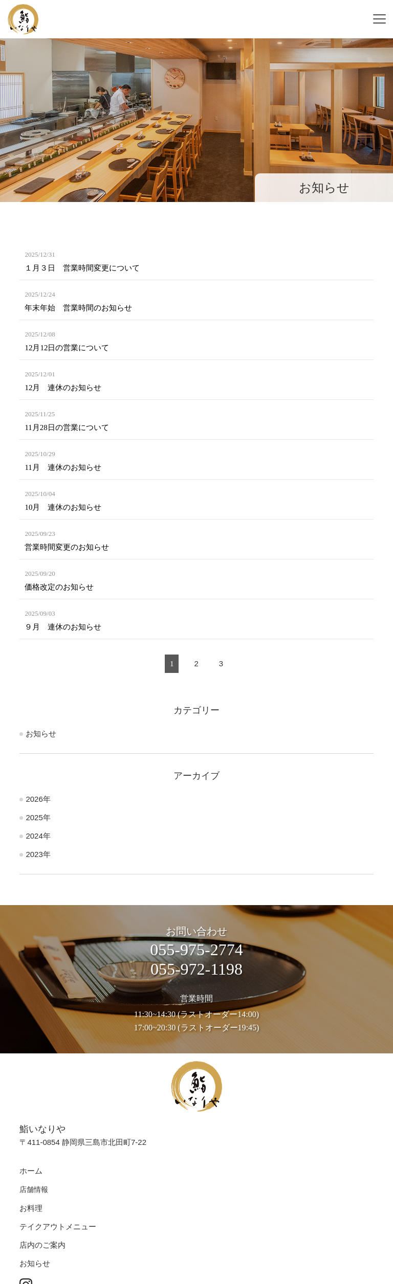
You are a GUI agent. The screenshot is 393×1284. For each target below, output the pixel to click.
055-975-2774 (196, 949)
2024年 (38, 835)
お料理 (30, 1208)
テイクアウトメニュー (57, 1226)
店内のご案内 (42, 1245)
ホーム (30, 1170)
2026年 (38, 799)
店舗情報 (33, 1189)
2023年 (38, 854)
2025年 (38, 817)
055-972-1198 (196, 969)
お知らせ (41, 733)
